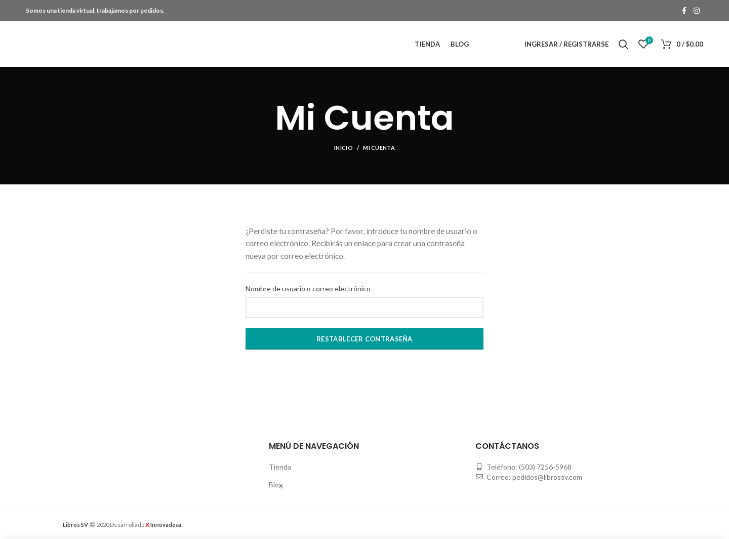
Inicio (343, 147)
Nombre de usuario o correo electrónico (308, 288)
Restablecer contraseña (364, 339)
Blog (276, 484)
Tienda (280, 467)
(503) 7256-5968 (545, 467)
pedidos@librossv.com (547, 477)
